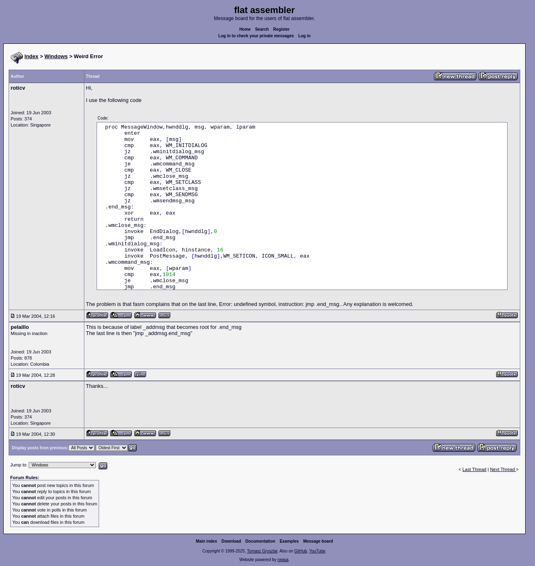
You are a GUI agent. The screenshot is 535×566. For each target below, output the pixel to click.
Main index (206, 541)
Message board (318, 541)
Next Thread (503, 469)
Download (231, 541)
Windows (56, 56)
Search (262, 29)
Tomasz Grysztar (262, 551)
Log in (304, 36)
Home (245, 29)
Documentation (260, 541)
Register (281, 29)
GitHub (300, 551)
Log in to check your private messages (256, 36)
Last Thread (475, 469)
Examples (289, 541)
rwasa (283, 559)
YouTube (317, 551)
